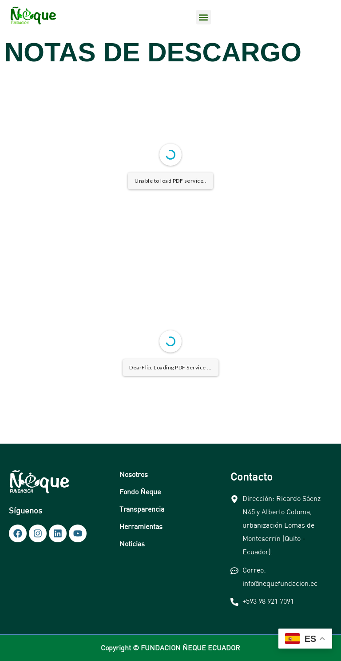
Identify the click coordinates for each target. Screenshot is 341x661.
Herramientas (141, 526)
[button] (203, 17)
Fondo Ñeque (140, 491)
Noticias (132, 543)
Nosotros (133, 474)
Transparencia (141, 509)
